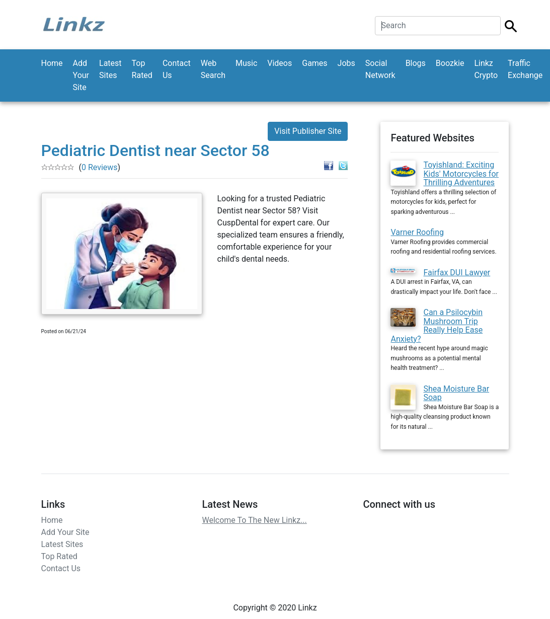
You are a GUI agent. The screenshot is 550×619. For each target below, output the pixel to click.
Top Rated (142, 69)
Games (314, 63)
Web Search (213, 69)
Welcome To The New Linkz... (254, 520)
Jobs (346, 63)
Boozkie (450, 63)
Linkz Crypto (486, 69)
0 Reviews (100, 167)
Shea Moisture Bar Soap (456, 393)
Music (246, 63)
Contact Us (177, 69)
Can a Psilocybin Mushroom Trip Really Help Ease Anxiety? (436, 325)
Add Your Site (81, 75)
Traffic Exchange (525, 69)
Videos (279, 63)
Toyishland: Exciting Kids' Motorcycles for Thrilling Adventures (460, 173)
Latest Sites (110, 69)
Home (52, 63)
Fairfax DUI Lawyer (456, 272)
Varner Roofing (416, 232)
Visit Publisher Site (307, 131)
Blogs (416, 63)
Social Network (380, 69)
